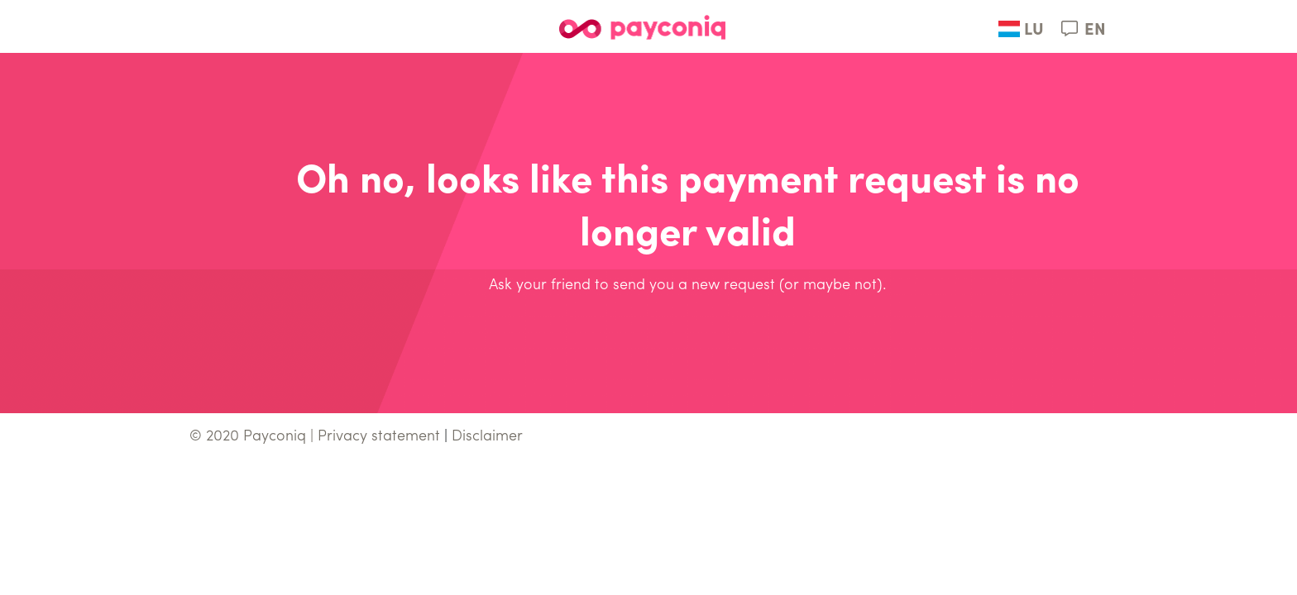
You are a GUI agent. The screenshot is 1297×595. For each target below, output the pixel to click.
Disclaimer (487, 437)
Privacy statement (379, 437)
